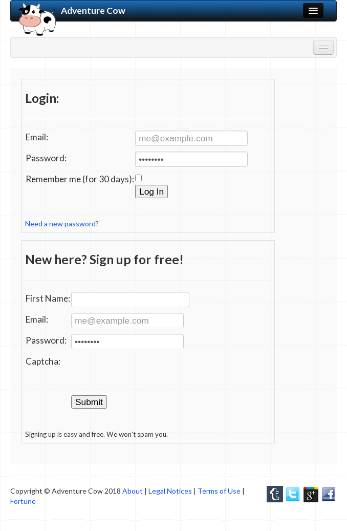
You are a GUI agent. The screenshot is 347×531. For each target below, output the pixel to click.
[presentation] (149, 375)
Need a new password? (62, 223)
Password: (46, 158)
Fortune (23, 501)
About (132, 490)
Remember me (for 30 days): (80, 179)
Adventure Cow (71, 10)
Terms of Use (219, 490)
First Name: (48, 298)
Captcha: (43, 361)
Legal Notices (170, 490)
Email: (37, 137)
